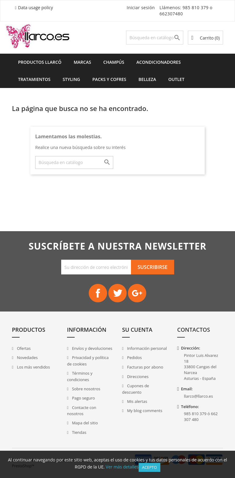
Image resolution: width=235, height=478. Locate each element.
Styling (71, 79)
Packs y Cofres (109, 79)
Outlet (176, 79)
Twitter (117, 293)
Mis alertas (136, 401)
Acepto (149, 467)
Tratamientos (34, 79)
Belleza (147, 79)
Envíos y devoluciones (91, 348)
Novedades (27, 357)
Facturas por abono (144, 367)
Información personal (146, 348)
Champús (113, 62)
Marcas (82, 62)
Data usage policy (35, 7)
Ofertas (23, 348)
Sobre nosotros (85, 389)
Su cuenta (137, 329)
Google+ (137, 293)
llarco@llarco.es (198, 396)
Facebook (98, 293)
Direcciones (137, 376)
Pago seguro (83, 398)
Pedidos (134, 357)
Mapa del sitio (84, 423)
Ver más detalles (122, 467)
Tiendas (78, 432)
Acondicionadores (158, 62)
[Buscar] (155, 37)
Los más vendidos (33, 367)
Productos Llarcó (40, 62)
